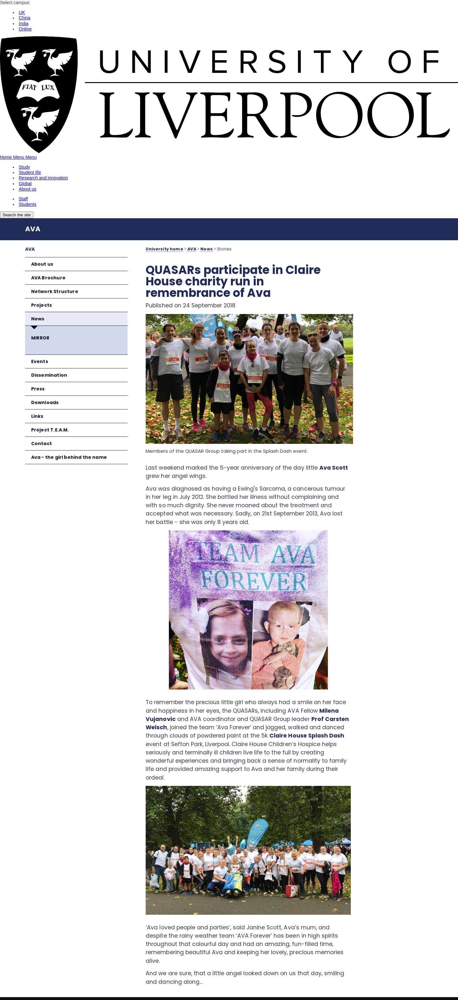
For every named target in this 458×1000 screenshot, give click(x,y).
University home (164, 249)
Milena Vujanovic (189, 705)
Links (37, 416)
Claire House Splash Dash (226, 730)
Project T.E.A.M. (50, 430)
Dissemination (49, 375)
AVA (32, 229)
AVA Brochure (48, 278)
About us (42, 264)
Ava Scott (160, 462)
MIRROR (40, 338)
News (38, 319)
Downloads (45, 402)
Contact (41, 443)
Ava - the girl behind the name (69, 457)
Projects (41, 305)
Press (38, 389)
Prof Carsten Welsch (214, 713)
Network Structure (54, 291)
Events (39, 361)
